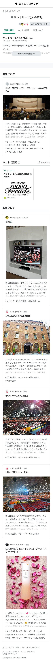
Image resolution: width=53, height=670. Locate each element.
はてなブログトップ (10, 654)
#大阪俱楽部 (10, 381)
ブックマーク (9, 171)
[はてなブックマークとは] (19, 162)
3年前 (25, 312)
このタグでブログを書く (40, 24)
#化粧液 (31, 634)
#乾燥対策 (41, 634)
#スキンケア (21, 634)
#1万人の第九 (11, 377)
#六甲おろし (10, 152)
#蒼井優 (25, 145)
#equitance (10, 634)
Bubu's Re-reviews (16, 545)
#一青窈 (17, 145)
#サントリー (17, 638)
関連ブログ (38, 30)
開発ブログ (31, 652)
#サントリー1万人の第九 (15, 142)
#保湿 (7, 638)
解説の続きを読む (26, 54)
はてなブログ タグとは (11, 652)
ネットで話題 (23, 30)
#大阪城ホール (34, 142)
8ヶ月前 (26, 217)
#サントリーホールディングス (30, 148)
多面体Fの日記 (15, 84)
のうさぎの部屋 (15, 312)
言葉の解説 (9, 30)
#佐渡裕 (8, 145)
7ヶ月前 (25, 84)
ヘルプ (23, 652)
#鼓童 (32, 145)
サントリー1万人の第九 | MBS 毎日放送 (18, 175)
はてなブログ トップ (11, 11)
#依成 (20, 152)
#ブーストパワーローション (31, 631)
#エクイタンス (11, 631)
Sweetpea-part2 (15, 217)
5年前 (27, 545)
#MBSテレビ (10, 148)
